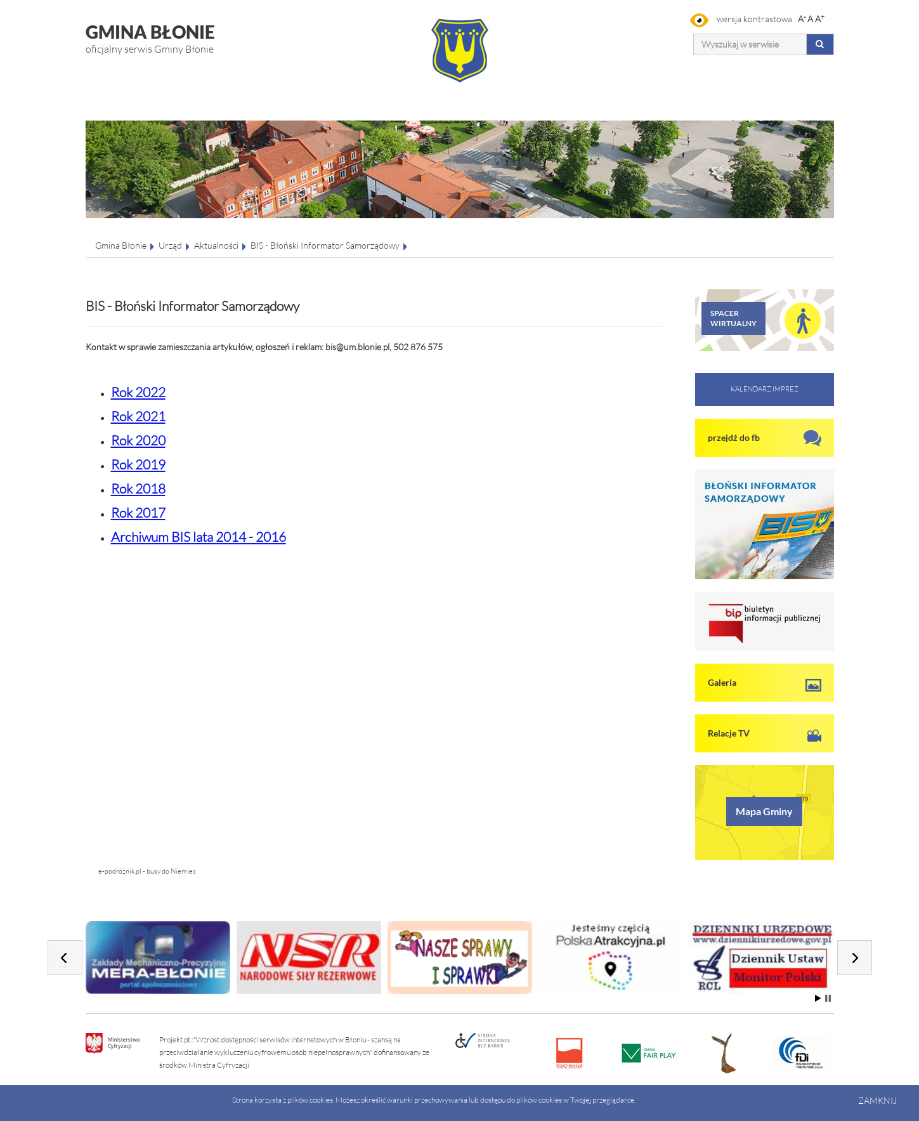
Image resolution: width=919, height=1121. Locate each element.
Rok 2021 (138, 416)
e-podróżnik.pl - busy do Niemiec (147, 871)
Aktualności (216, 245)
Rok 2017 (138, 512)
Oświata (511, 91)
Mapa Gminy (764, 811)
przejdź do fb (734, 437)
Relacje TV (729, 733)
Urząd (101, 91)
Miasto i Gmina (221, 91)
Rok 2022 (138, 392)
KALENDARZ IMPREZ (764, 388)
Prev (65, 957)
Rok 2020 (138, 440)
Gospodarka (318, 91)
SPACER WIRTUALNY (733, 318)
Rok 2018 (138, 488)
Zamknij (877, 1100)
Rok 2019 (138, 464)
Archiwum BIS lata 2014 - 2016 (198, 536)
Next (854, 957)
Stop (828, 998)
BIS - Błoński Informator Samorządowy (325, 245)
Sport (606, 91)
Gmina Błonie (121, 245)
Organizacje (724, 91)
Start (818, 998)
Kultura (409, 91)
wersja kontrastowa (741, 18)
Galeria (722, 682)
